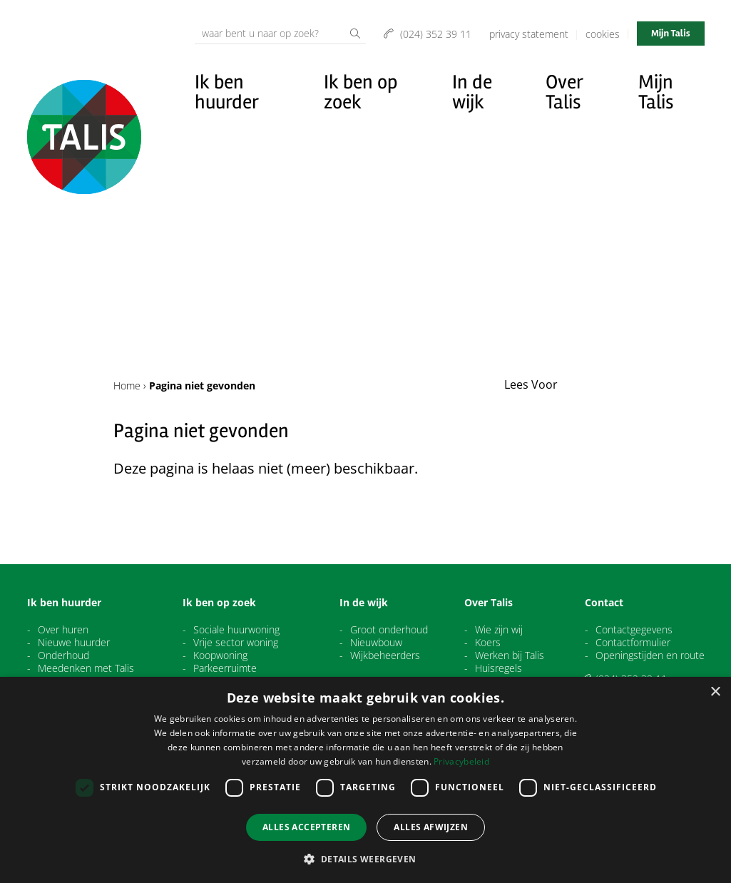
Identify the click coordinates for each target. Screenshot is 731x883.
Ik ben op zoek (361, 92)
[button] (365, 859)
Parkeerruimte (225, 668)
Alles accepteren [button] (306, 827)
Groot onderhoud (389, 629)
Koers (488, 642)
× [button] (715, 692)
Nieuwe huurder (74, 642)
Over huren (63, 629)
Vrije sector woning (235, 642)
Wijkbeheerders (385, 655)
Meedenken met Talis (86, 668)
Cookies (603, 34)
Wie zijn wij (499, 629)
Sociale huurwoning (236, 629)
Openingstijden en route (650, 655)
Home (126, 385)
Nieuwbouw (376, 642)
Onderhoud (63, 655)
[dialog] (365, 780)
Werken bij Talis (509, 655)
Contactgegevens (634, 629)
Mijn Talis (670, 33)
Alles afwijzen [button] (431, 827)
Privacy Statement (528, 34)
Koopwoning (220, 655)
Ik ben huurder (227, 92)
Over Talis (564, 92)
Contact (604, 602)
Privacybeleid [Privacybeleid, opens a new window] (461, 761)
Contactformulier (632, 642)
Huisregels (498, 668)
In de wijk (472, 92)
